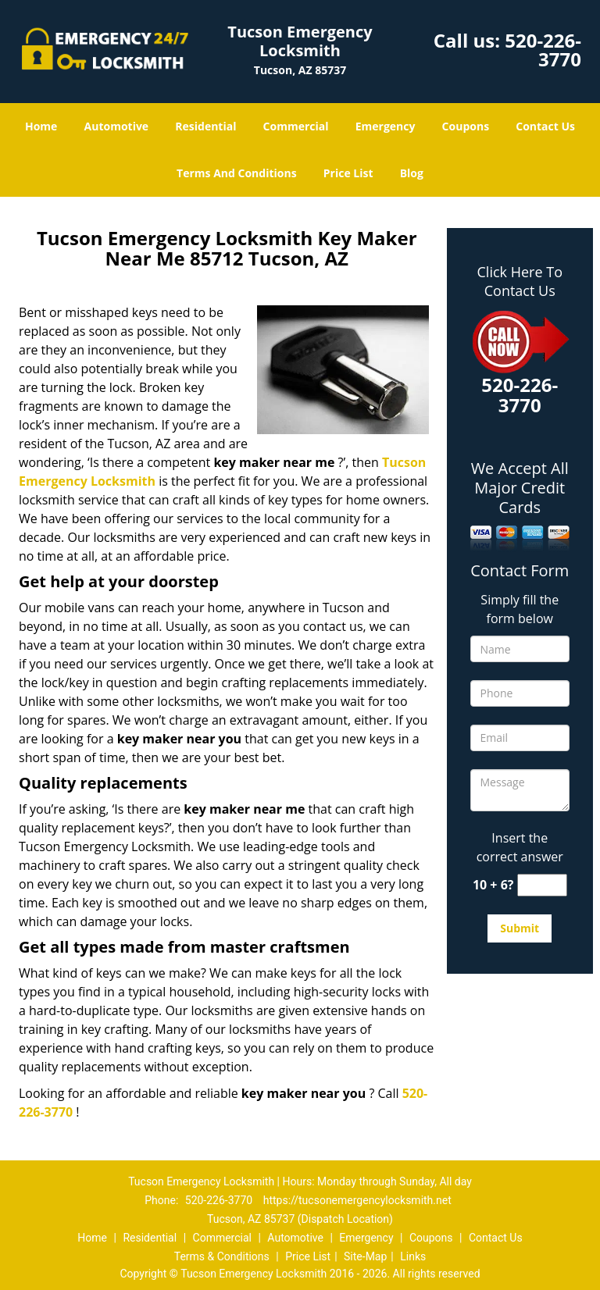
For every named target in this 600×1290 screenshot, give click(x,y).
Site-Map (365, 1256)
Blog (411, 173)
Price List (348, 173)
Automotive (116, 126)
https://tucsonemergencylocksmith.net (357, 1200)
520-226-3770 (543, 49)
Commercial (296, 126)
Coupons (465, 126)
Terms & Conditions (222, 1256)
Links (413, 1256)
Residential (205, 126)
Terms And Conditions (237, 173)
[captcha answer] (542, 885)
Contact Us (545, 126)
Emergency (385, 126)
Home (41, 126)
